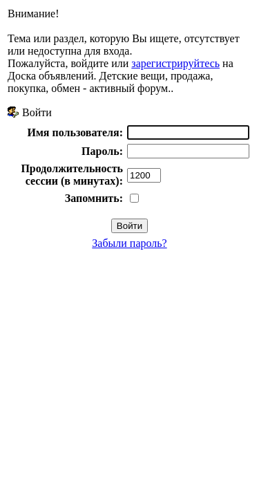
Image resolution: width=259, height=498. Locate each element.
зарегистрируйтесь (175, 63)
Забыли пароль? (129, 243)
